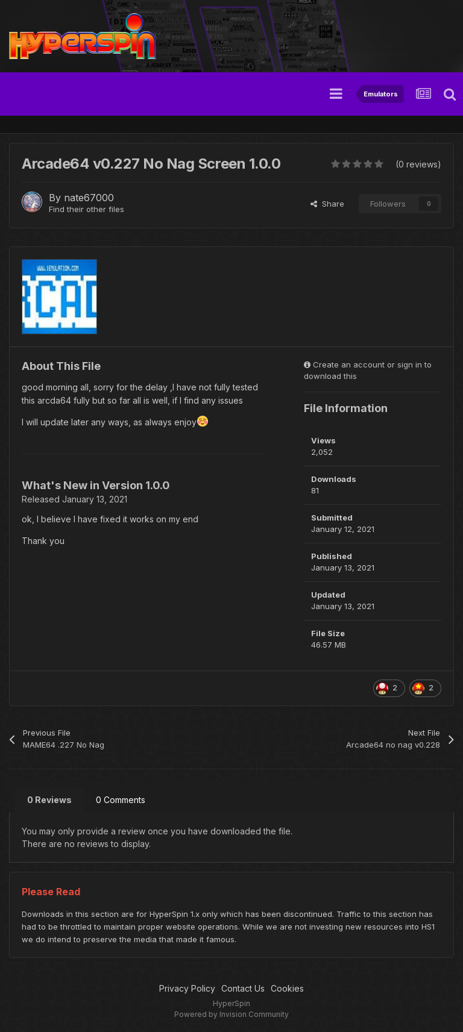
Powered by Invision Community (231, 1014)
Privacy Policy (187, 988)
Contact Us (243, 988)
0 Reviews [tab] (49, 800)
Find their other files (86, 209)
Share (327, 203)
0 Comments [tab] (120, 800)
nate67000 (89, 198)
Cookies (287, 988)
